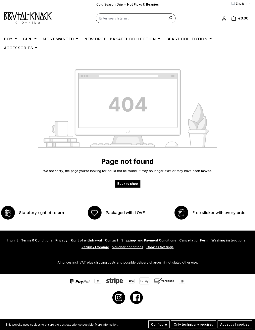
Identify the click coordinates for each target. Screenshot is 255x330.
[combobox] (135, 18)
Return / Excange (95, 247)
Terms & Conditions (36, 240)
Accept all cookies (234, 324)
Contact (111, 240)
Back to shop (127, 184)
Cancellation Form (193, 240)
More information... (107, 324)
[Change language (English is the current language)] (240, 3)
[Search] (170, 17)
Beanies (152, 4)
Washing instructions (228, 240)
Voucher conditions (127, 247)
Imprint (12, 240)
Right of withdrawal (86, 240)
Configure (159, 324)
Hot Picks (134, 4)
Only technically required (193, 324)
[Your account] (224, 18)
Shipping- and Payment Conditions (148, 240)
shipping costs (105, 262)
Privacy (61, 240)
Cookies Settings (160, 247)
